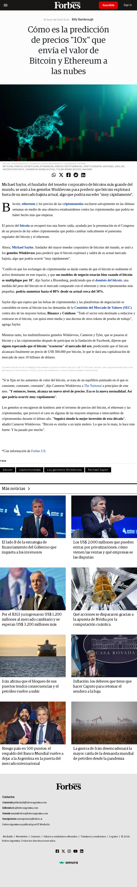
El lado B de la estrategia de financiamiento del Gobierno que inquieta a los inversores (29, 547)
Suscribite (108, 5)
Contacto (35, 836)
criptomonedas (30, 469)
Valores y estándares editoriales (60, 836)
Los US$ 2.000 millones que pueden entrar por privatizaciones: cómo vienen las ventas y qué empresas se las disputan (103, 549)
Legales (113, 836)
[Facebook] (57, 851)
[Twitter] (63, 851)
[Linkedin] (81, 851)
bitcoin (7, 469)
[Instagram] (69, 851)
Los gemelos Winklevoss (64, 469)
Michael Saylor (98, 469)
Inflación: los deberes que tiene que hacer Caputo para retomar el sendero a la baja (102, 686)
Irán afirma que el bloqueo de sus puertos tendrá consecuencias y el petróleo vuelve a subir (30, 686)
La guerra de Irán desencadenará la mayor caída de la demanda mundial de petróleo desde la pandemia (103, 754)
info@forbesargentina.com (24, 808)
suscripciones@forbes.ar (29, 819)
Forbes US (38, 451)
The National (93, 386)
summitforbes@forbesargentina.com (29, 813)
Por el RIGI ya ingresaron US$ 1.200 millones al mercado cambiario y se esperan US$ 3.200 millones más (32, 619)
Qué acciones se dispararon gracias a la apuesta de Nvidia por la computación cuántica (103, 619)
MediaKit (8, 836)
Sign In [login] (128, 5)
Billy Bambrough (82, 19)
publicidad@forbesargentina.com (30, 802)
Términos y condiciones (93, 836)
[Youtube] (75, 851)
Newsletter (22, 836)
